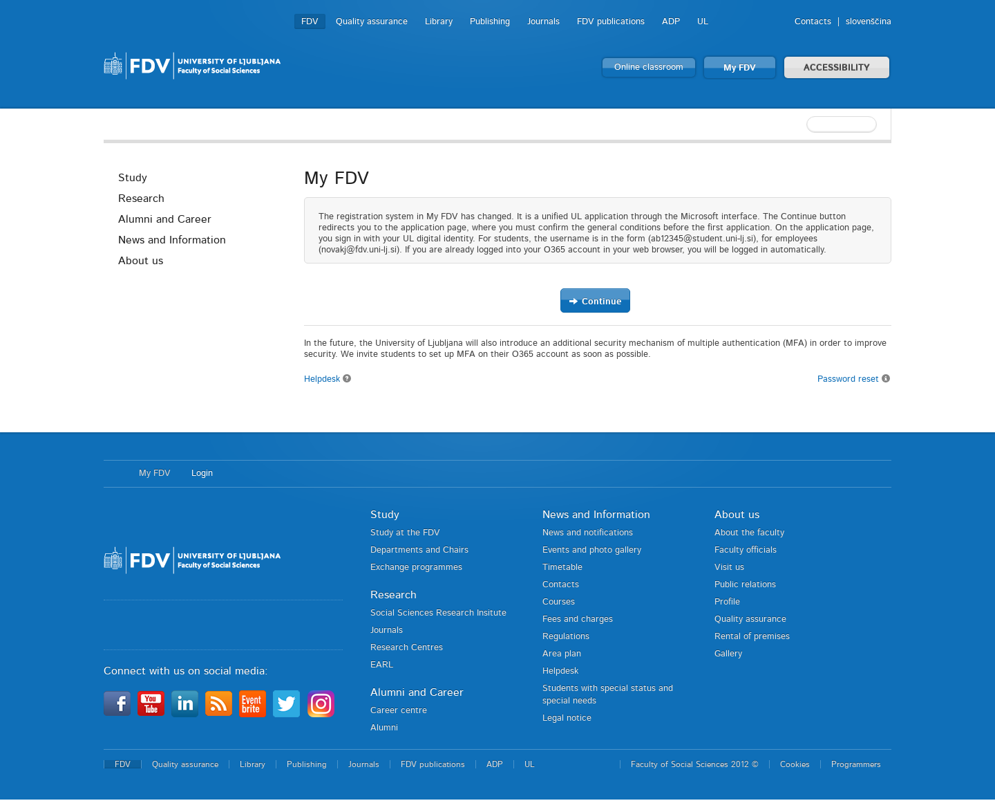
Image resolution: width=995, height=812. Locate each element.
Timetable (562, 567)
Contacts (813, 21)
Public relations (745, 584)
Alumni (384, 727)
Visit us (729, 567)
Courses (558, 602)
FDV (310, 21)
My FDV (739, 68)
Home (114, 474)
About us (140, 260)
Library (439, 21)
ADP (671, 21)
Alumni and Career (164, 219)
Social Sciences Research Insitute (438, 613)
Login (202, 473)
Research (141, 198)
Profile (727, 602)
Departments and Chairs (419, 550)
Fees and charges (577, 619)
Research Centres (406, 647)
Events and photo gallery (591, 550)
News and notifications (587, 532)
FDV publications (611, 21)
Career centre (398, 710)
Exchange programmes (416, 567)
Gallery (728, 653)
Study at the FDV (405, 532)
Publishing (490, 21)
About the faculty (749, 532)
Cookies (795, 764)
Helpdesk (328, 379)
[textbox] (801, 124)
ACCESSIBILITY (837, 68)
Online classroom (648, 67)
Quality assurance (372, 21)
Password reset (854, 378)
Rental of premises (752, 636)
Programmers (856, 764)
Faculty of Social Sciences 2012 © (695, 764)
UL (702, 21)
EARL (381, 665)
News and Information (172, 240)
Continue (595, 301)
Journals (543, 21)
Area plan (561, 653)
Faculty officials (745, 550)
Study (132, 177)
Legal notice (566, 718)
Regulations (565, 636)
